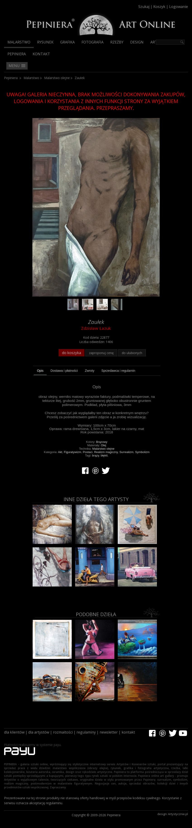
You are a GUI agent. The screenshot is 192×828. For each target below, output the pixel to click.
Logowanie (178, 6)
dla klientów (14, 732)
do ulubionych (132, 353)
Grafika (67, 42)
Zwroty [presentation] (89, 370)
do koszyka (71, 352)
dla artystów (38, 732)
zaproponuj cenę (101, 353)
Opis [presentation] (40, 370)
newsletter (109, 732)
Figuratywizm (72, 452)
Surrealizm (126, 452)
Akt (60, 452)
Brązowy (101, 442)
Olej (103, 445)
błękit (104, 455)
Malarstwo (18, 42)
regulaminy (86, 732)
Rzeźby (116, 42)
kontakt (128, 732)
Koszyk (159, 6)
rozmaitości (63, 732)
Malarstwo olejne (57, 78)
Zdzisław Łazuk (96, 328)
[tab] (40, 371)
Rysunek (45, 42)
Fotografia (92, 42)
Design (137, 42)
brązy (95, 455)
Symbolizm (142, 452)
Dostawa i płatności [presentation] (64, 370)
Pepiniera (16, 53)
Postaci (88, 452)
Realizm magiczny (106, 452)
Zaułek (80, 78)
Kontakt (41, 53)
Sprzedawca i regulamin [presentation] (118, 370)
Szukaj (143, 6)
